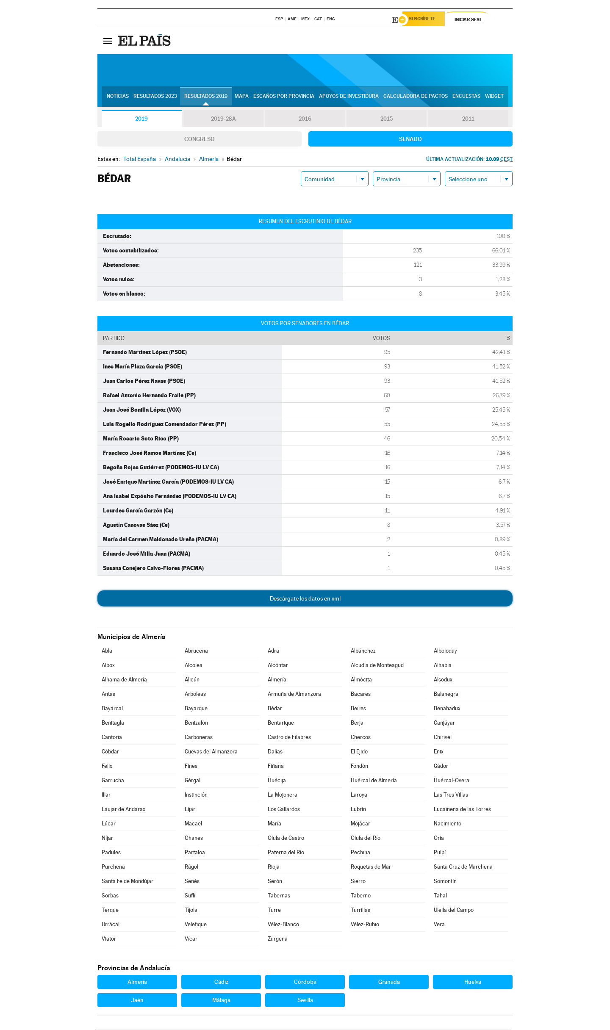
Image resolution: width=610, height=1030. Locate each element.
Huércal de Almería (374, 781)
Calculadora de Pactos (415, 98)
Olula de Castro (286, 839)
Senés (192, 882)
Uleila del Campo (454, 911)
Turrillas (360, 911)
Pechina (360, 853)
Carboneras (199, 738)
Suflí (190, 897)
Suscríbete (426, 20)
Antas (108, 695)
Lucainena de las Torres (462, 810)
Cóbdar (110, 753)
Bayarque (196, 709)
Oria (439, 839)
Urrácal (110, 925)
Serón (275, 882)
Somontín (445, 882)
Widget (494, 98)
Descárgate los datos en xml (305, 599)
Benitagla (113, 724)
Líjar (190, 810)
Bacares (361, 695)
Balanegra (446, 695)
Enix (439, 753)
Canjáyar (444, 724)
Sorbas (110, 897)
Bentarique (281, 724)
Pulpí (440, 853)
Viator (109, 940)
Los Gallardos (284, 810)
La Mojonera (282, 796)
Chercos (361, 738)
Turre (274, 911)
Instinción (196, 796)
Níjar (107, 839)
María (274, 825)
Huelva (472, 983)
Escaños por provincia (283, 98)
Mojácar (360, 825)
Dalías (275, 753)
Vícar (191, 940)
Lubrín (358, 810)
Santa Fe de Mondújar (127, 882)
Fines (191, 767)
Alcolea (193, 666)
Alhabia (443, 666)
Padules (111, 853)
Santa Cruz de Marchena (463, 868)
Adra (273, 652)
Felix (107, 767)
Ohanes (194, 839)
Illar (106, 796)
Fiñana (276, 767)
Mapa (242, 98)
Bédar (275, 709)
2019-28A (223, 120)
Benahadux (447, 709)
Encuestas (466, 98)
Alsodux (443, 681)
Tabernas (279, 897)
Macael (193, 825)
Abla (107, 652)
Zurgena (278, 940)
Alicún (192, 681)
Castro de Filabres (289, 738)
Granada (389, 983)
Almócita (361, 681)
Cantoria (112, 738)
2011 (468, 120)
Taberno (361, 897)
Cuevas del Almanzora (211, 753)
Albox (108, 666)
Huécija (277, 781)
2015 (387, 120)
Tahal (440, 897)
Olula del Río (365, 839)
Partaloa (195, 853)
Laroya (359, 796)
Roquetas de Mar (371, 868)
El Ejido (359, 753)
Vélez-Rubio (365, 925)
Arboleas (195, 695)
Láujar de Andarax (123, 810)
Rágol (191, 868)
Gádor (441, 767)
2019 (141, 120)
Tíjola (191, 911)
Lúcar (109, 825)
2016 (305, 120)
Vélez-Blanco (283, 925)
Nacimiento (447, 825)
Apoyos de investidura (349, 98)
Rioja (274, 868)
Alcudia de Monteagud (377, 666)
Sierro (358, 882)
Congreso (199, 140)
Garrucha (113, 781)
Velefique (196, 925)
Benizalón (196, 724)
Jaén (137, 1001)
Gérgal (192, 781)
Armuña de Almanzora (294, 695)
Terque (110, 911)
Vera (439, 925)
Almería (277, 681)
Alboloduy (445, 652)
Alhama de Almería (124, 681)
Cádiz (221, 983)
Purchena (113, 868)
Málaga (221, 1001)
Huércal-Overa (451, 781)
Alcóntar (278, 666)
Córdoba (305, 983)
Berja (357, 724)
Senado (410, 140)
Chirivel (443, 738)
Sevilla (305, 1001)
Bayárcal (112, 709)
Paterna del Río (286, 853)
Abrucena (196, 652)
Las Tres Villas (451, 796)
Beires (358, 709)
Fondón (359, 767)
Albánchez (363, 652)
